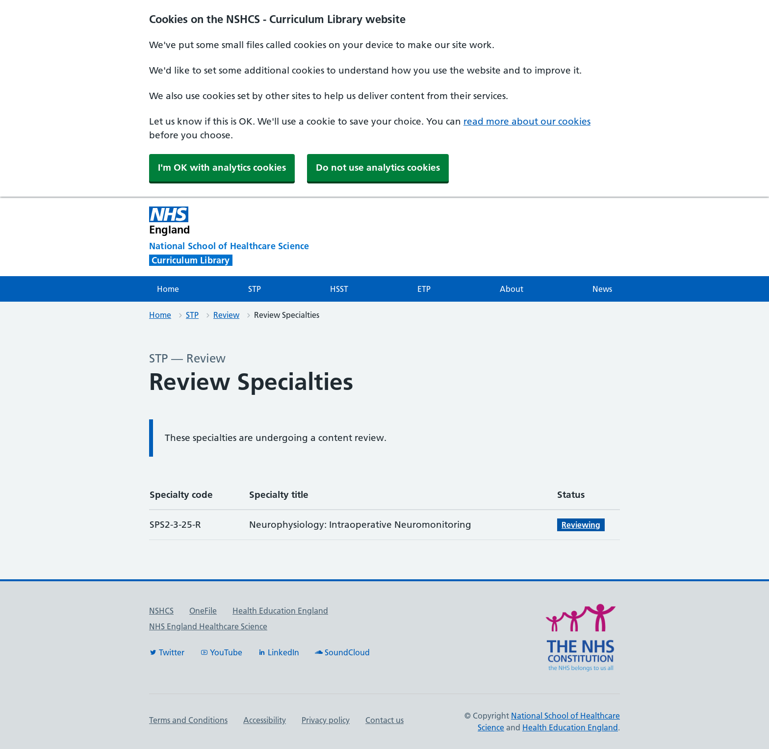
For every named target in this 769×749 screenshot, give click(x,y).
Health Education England (280, 611)
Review (226, 315)
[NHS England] (303, 221)
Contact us (384, 720)
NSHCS (161, 611)
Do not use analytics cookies (378, 167)
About (511, 289)
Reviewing (581, 525)
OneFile (203, 611)
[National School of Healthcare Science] (247, 246)
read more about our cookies (526, 121)
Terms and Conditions (188, 720)
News (602, 289)
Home (168, 289)
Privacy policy (326, 720)
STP (254, 289)
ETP (424, 289)
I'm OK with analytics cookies (222, 167)
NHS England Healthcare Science (208, 626)
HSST (339, 289)
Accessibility (264, 720)
